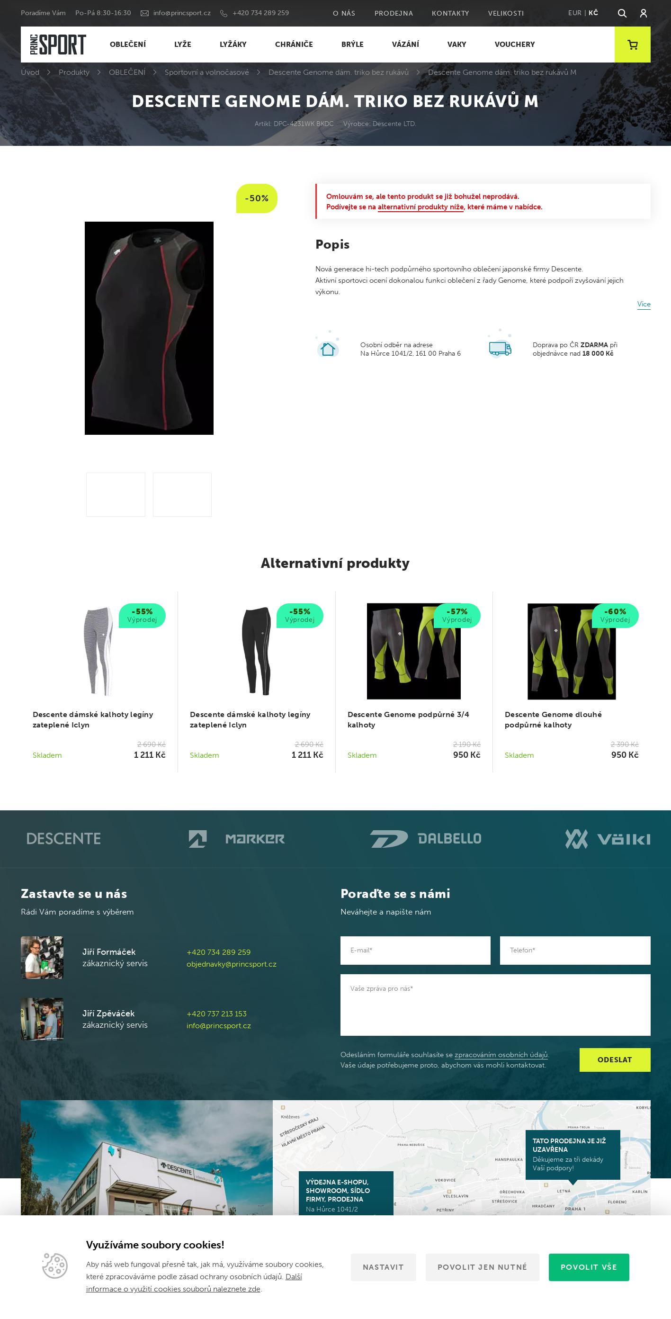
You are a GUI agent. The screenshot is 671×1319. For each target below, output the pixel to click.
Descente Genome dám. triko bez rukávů (338, 72)
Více (644, 304)
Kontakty (450, 13)
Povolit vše (589, 1267)
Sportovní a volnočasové (207, 72)
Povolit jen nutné (483, 1267)
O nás (344, 13)
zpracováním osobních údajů (501, 1054)
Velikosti (506, 13)
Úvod (30, 72)
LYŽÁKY (233, 44)
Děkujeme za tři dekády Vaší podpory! (573, 1154)
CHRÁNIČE (294, 44)
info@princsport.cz (182, 13)
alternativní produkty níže (421, 207)
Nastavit (383, 1267)
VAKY (456, 44)
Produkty (74, 72)
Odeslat (615, 1060)
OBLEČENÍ (128, 44)
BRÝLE (352, 44)
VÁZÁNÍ (405, 44)
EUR (575, 13)
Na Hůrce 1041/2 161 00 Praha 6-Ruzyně (346, 1200)
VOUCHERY (515, 44)
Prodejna (394, 13)
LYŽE (182, 44)
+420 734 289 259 (261, 13)
